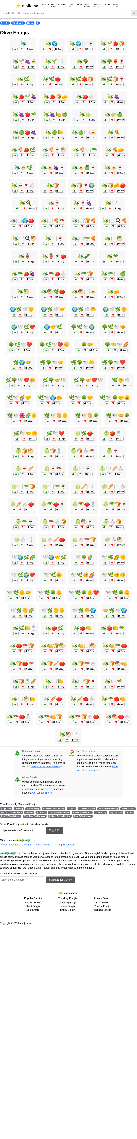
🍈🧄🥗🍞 (84, 539)
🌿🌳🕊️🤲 (83, 362)
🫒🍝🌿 (23, 167)
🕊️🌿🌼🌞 (53, 610)
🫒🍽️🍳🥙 (24, 238)
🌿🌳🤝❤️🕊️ (88, 380)
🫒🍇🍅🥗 (24, 114)
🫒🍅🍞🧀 (55, 96)
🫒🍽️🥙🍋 (23, 699)
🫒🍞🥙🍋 (115, 663)
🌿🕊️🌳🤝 (81, 398)
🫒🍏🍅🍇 (24, 132)
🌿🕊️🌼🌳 (87, 415)
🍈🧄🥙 (114, 539)
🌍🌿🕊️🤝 (53, 309)
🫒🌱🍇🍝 (24, 61)
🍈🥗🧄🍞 (54, 522)
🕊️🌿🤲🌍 (84, 610)
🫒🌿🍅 (52, 79)
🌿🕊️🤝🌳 (118, 415)
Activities (45, 4)
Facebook (14, 844)
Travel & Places (116, 5)
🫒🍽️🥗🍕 (84, 238)
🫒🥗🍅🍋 (114, 699)
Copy (30, 49)
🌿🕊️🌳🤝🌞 (115, 398)
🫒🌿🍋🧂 (24, 628)
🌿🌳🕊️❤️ (114, 362)
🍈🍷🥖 (24, 468)
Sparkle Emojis (102, 906)
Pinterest (37, 844)
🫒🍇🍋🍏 (55, 114)
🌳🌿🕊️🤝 (114, 327)
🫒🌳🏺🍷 (112, 61)
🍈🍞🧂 (53, 451)
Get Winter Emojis (43, 792)
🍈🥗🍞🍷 (115, 504)
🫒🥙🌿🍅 (53, 291)
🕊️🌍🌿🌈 (23, 557)
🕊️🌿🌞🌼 (114, 575)
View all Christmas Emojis (46, 766)
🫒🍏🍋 (54, 132)
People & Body (87, 5)
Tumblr (57, 844)
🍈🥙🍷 (84, 522)
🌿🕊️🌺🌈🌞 (22, 415)
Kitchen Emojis (33, 902)
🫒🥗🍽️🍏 (114, 274)
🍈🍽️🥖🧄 (111, 468)
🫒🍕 (114, 132)
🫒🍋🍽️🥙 (84, 646)
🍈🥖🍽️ (84, 486)
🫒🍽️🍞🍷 (84, 681)
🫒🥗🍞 (84, 274)
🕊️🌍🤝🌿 (54, 557)
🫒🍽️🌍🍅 (22, 220)
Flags (63, 4)
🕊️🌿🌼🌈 (22, 610)
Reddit (47, 844)
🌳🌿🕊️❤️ (20, 344)
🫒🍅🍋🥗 (112, 628)
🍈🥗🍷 (24, 522)
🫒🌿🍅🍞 (81, 79)
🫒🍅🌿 (54, 628)
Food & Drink (70, 5)
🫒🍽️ (111, 203)
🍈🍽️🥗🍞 (23, 486)
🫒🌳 (83, 61)
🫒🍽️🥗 (114, 681)
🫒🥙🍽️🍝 (84, 291)
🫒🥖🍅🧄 (83, 699)
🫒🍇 (114, 96)
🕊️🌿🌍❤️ (23, 575)
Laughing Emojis (68, 902)
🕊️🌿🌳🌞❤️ (84, 592)
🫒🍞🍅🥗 (22, 663)
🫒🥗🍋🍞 (50, 716)
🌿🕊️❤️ (55, 433)
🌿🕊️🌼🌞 (56, 415)
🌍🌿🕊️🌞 (22, 309)
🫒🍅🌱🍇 (24, 96)
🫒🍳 (25, 203)
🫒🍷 (54, 203)
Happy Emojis (67, 910)
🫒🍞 (53, 185)
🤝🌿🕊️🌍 (115, 610)
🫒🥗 (112, 256)
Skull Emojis (102, 902)
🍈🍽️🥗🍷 (54, 486)
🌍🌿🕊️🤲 (84, 309)
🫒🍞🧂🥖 (24, 681)
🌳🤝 (87, 344)
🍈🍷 (112, 451)
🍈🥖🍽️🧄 (114, 486)
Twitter (3, 844)
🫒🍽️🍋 (54, 681)
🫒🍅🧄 (85, 96)
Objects (79, 4)
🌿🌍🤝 (22, 362)
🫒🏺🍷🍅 (54, 256)
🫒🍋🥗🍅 (115, 646)
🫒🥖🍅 (53, 699)
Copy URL (54, 830)
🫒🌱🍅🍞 (112, 43)
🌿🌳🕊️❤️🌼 (20, 380)
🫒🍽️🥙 (114, 238)
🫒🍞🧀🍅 (114, 185)
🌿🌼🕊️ (121, 380)
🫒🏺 (24, 256)
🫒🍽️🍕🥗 (53, 220)
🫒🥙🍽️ (68, 734)
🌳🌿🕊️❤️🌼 (54, 344)
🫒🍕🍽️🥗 (85, 150)
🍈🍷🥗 (53, 468)
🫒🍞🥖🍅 (53, 663)
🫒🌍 (52, 43)
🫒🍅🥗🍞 (22, 646)
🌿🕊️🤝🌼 (25, 433)
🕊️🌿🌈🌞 (114, 557)
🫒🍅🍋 (83, 628)
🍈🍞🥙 (24, 451)
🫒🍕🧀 (115, 150)
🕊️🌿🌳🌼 (118, 592)
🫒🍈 (85, 114)
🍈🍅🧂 (112, 433)
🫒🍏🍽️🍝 (84, 132)
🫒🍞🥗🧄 (84, 663)
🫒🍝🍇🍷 (53, 167)
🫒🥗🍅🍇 (23, 274)
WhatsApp (68, 844)
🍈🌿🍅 (84, 433)
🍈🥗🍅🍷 (53, 504)
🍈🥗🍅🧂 (84, 504)
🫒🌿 (23, 79)
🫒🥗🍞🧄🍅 (84, 716)
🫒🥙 (23, 291)
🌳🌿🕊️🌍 (83, 327)
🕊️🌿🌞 (53, 575)
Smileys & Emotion (97, 5)
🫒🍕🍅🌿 (23, 150)
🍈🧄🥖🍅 (53, 539)
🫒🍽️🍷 (54, 238)
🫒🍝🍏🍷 (84, 167)
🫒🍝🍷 (114, 167)
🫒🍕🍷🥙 (54, 150)
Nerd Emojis (32, 910)
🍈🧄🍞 (112, 522)
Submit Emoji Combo (60, 879)
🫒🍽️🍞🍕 (84, 220)
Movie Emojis (67, 906)
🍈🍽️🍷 (82, 468)
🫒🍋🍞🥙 (53, 646)
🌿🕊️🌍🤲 (50, 398)
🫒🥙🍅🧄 (118, 716)
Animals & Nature (55, 5)
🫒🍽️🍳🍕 (115, 220)
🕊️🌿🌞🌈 (83, 575)
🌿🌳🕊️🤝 (52, 362)
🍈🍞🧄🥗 (83, 451)
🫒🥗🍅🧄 (54, 274)
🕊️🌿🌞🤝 (19, 592)
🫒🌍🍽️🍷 (81, 43)
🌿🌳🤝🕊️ (54, 380)
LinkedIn (26, 844)
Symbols (107, 4)
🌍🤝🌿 (53, 327)
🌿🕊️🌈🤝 (19, 398)
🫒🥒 (84, 256)
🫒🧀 (114, 291)
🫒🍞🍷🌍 (83, 185)
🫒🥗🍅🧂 (19, 716)
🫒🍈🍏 (114, 114)
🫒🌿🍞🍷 (112, 79)
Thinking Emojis (102, 910)
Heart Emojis (33, 906)
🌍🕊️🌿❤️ (23, 327)
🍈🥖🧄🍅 (22, 504)
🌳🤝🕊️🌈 (117, 344)
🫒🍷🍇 (83, 203)
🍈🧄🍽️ (23, 539)
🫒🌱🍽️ (54, 61)
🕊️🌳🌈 (84, 557)
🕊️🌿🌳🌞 (50, 592)
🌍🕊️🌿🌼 (115, 309)
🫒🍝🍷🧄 (23, 185)
